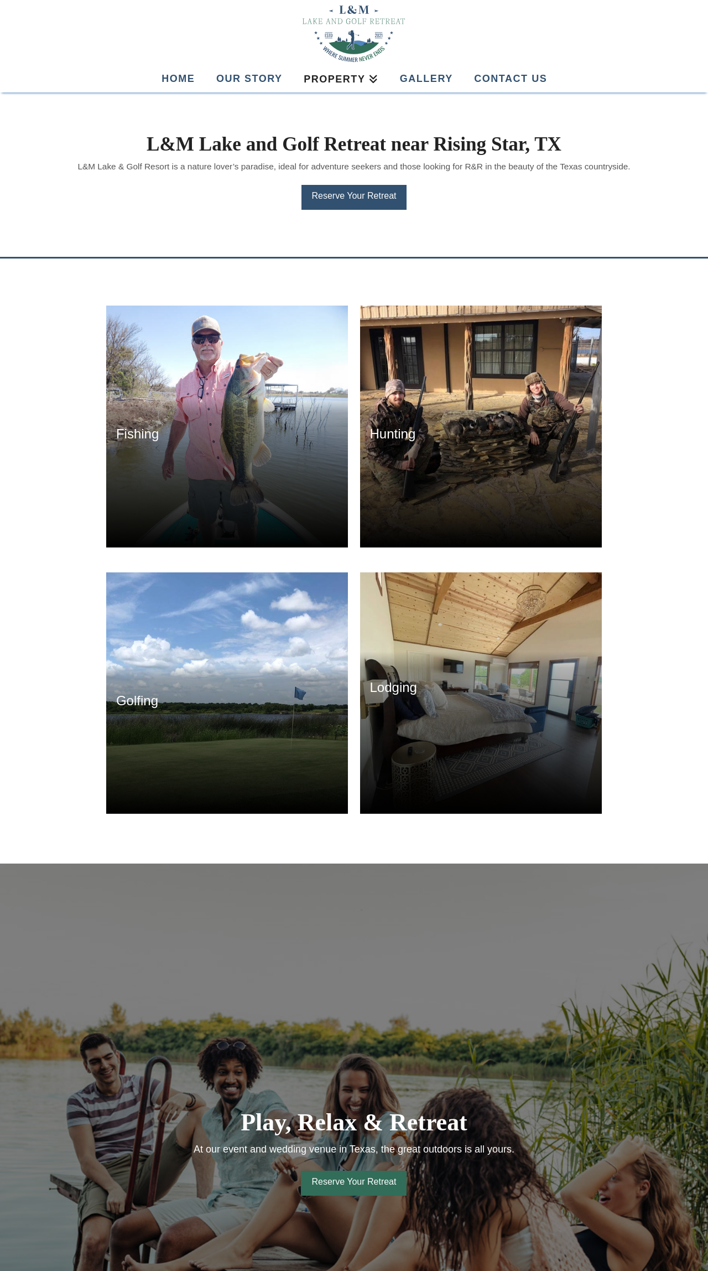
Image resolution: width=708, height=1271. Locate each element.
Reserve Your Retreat (354, 195)
